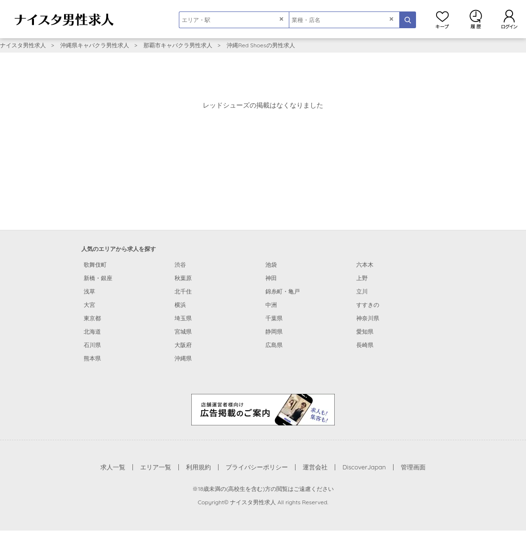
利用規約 (198, 467)
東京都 (92, 318)
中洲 (271, 304)
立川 (362, 291)
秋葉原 (183, 278)
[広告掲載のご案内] (263, 409)
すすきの (367, 304)
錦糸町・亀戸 (282, 291)
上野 (362, 278)
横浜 (180, 304)
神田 (271, 278)
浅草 (89, 291)
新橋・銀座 (98, 278)
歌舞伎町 (95, 264)
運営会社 (315, 467)
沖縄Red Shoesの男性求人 (261, 45)
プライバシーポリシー (257, 467)
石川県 (92, 344)
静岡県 (274, 331)
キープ (442, 19)
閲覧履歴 (476, 19)
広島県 (274, 344)
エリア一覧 (155, 467)
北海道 (92, 331)
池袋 (271, 264)
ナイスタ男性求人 (23, 45)
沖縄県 (183, 358)
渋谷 (180, 264)
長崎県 (364, 344)
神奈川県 (367, 318)
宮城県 (183, 331)
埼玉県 (183, 318)
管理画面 (413, 467)
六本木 (364, 264)
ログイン (509, 19)
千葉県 (274, 318)
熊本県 (92, 358)
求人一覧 (112, 467)
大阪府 (183, 344)
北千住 (183, 291)
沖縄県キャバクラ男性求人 (94, 45)
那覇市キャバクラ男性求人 (177, 45)
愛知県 (364, 331)
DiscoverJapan (364, 467)
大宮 (89, 304)
